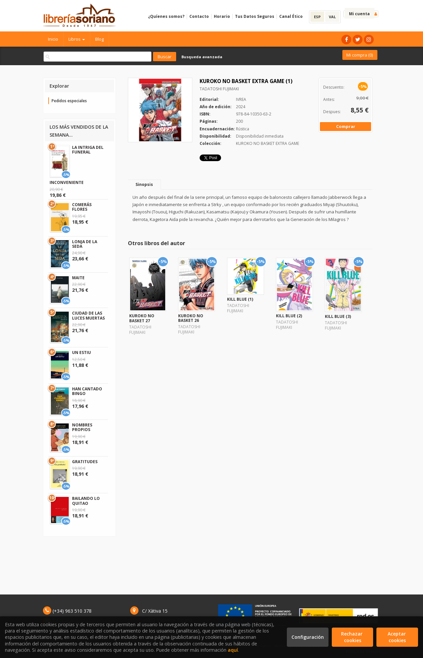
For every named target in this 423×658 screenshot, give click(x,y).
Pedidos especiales (69, 101)
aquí (233, 650)
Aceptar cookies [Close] (397, 637)
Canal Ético (291, 16)
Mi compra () (359, 55)
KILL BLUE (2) (289, 316)
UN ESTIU (81, 352)
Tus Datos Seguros (254, 16)
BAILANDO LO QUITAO (86, 501)
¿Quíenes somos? (166, 16)
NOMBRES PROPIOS (82, 427)
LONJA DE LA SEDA (84, 244)
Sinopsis (144, 184)
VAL (332, 16)
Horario (222, 16)
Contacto (199, 16)
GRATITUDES (84, 461)
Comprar (345, 126)
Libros (76, 39)
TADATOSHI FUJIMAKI (219, 89)
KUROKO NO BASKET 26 (190, 318)
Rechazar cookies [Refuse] (352, 637)
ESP (317, 16)
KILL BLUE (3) (338, 316)
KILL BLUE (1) (240, 299)
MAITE (78, 278)
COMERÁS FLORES (82, 207)
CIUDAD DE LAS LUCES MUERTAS (88, 315)
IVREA (241, 99)
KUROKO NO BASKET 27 (141, 318)
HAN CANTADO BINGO (87, 391)
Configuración (307, 637)
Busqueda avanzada (201, 57)
